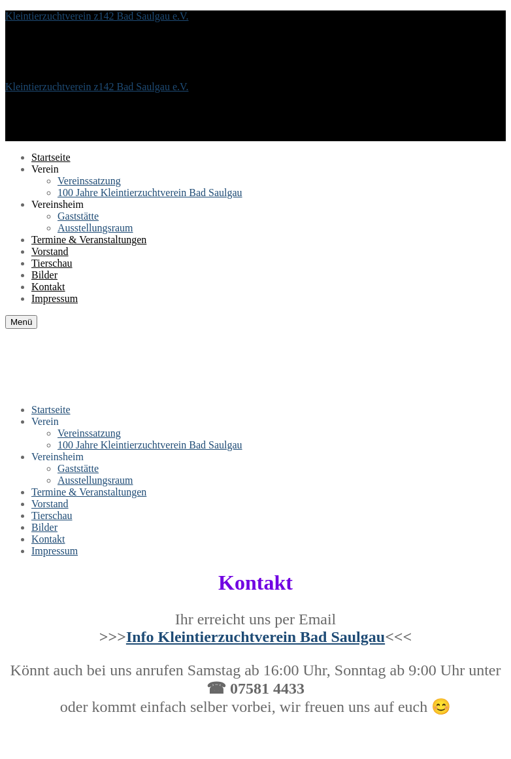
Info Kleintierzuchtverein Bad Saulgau (255, 636)
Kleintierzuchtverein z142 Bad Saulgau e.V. (97, 16)
